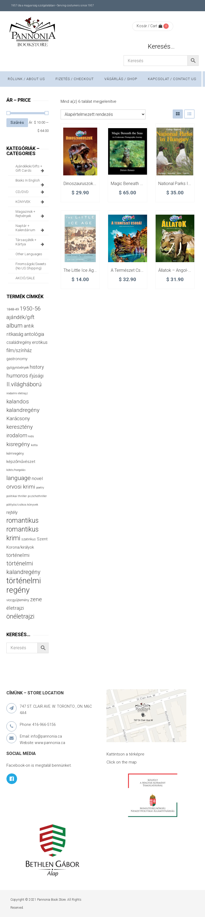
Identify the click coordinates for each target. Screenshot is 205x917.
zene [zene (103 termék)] (36, 599)
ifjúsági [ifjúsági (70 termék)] (36, 376)
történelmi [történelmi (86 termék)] (17, 555)
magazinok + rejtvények (30, 214)
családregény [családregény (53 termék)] (18, 342)
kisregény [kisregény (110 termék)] (18, 444)
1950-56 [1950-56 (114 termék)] (30, 308)
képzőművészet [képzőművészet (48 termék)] (20, 461)
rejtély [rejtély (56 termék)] (12, 512)
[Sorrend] (103, 114)
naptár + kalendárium (30, 228)
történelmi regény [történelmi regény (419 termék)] (23, 585)
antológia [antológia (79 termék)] (34, 334)
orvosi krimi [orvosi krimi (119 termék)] (20, 486)
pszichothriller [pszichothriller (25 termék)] (37, 496)
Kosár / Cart (149, 26)
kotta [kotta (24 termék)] (34, 445)
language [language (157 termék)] (18, 478)
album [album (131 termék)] (14, 325)
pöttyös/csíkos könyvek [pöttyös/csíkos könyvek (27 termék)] (22, 504)
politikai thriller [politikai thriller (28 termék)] (16, 496)
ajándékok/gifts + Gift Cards (30, 168)
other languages (28, 254)
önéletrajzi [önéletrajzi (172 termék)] (20, 616)
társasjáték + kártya (30, 242)
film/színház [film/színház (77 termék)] (19, 350)
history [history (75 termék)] (37, 367)
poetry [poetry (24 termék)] (40, 487)
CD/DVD (30, 192)
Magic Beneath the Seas (134, 183)
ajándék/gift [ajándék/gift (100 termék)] (20, 317)
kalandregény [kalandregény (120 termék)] (23, 410)
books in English (30, 181)
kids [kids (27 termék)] (31, 436)
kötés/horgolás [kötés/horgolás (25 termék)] (16, 470)
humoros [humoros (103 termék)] (17, 375)
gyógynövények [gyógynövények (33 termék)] (17, 367)
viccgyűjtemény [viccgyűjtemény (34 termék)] (17, 600)
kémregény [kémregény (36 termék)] (15, 453)
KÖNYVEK (30, 202)
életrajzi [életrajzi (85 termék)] (15, 608)
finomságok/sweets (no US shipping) (30, 266)
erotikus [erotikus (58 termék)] (40, 342)
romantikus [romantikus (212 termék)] (22, 520)
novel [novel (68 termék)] (37, 478)
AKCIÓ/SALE (25, 278)
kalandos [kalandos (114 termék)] (17, 401)
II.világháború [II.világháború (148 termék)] (24, 384)
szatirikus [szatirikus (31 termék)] (28, 539)
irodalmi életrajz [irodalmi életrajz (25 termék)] (17, 393)
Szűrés (17, 122)
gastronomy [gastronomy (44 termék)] (16, 359)
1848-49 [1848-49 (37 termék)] (12, 309)
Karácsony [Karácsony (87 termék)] (18, 418)
